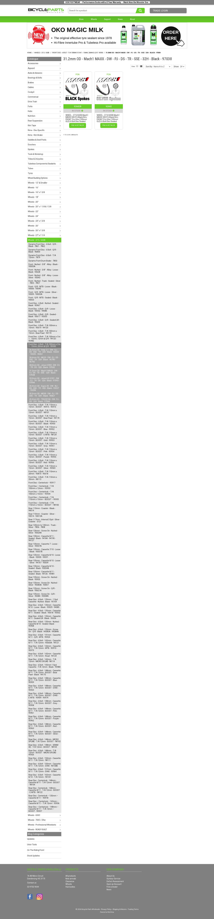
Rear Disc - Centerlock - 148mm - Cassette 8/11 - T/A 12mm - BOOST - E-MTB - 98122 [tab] (44, 790)
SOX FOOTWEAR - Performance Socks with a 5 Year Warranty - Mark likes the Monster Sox (106, 2)
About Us (111, 876)
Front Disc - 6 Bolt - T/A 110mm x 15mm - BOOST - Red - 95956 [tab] (43, 461)
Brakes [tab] (31, 82)
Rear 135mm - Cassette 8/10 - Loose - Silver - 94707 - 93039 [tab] (44, 561)
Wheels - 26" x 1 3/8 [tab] (36, 230)
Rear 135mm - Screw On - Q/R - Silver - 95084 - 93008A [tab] (42, 595)
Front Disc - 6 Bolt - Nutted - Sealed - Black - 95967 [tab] (44, 304)
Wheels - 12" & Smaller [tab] (37, 183)
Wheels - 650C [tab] (34, 815)
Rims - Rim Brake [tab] (35, 135)
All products (71, 876)
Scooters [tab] (32, 144)
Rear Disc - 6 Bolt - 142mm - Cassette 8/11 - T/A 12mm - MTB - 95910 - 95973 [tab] (45, 648)
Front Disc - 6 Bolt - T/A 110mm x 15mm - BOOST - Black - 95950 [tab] (43, 422)
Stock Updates (33, 856)
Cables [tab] (31, 87)
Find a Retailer (77, 125)
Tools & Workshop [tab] (35, 154)
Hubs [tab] (30, 111)
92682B (77, 106)
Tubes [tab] (30, 168)
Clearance (70, 881)
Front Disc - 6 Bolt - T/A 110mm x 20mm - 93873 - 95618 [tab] (43, 472)
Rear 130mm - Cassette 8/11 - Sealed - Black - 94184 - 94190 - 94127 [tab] (42, 538)
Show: (176, 66)
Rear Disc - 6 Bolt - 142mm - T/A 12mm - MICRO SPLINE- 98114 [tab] (42, 660)
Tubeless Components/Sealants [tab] (42, 164)
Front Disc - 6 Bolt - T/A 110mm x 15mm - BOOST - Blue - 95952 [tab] (43, 428)
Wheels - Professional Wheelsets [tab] (42, 825)
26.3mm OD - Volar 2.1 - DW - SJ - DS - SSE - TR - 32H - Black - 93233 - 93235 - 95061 (44, 352)
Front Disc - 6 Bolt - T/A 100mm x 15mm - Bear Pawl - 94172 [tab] (43, 332)
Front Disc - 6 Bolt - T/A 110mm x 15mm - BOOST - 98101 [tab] (43, 411)
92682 (109, 106)
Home (29, 53)
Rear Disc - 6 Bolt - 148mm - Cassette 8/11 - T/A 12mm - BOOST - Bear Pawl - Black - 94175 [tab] (45, 672)
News (120, 19)
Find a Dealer (112, 887)
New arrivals (71, 879)
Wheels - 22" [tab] (33, 211)
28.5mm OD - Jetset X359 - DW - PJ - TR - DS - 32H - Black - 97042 (44, 366)
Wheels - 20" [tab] (33, 202)
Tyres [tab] (30, 173)
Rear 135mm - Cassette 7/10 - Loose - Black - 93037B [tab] (44, 550)
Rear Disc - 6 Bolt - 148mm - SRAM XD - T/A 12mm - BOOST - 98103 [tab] (43, 746)
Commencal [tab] (33, 97)
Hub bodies (70, 887)
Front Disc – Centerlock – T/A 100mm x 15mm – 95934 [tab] (41, 493)
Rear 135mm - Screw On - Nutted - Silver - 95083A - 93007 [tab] (43, 584)
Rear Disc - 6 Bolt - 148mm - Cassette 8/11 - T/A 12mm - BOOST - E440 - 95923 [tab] (45, 688)
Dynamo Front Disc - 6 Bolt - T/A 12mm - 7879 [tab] (42, 256)
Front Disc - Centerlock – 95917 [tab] (42, 483)
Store (81, 19)
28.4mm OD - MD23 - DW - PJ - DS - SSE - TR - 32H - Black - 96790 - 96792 (44, 359)
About (132, 19)
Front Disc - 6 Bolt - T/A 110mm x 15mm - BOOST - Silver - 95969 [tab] (43, 467)
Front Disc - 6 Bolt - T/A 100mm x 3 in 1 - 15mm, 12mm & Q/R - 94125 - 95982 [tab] (44, 339)
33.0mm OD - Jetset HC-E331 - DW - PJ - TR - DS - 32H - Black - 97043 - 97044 (44, 380)
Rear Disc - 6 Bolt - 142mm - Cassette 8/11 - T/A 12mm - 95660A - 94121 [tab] (45, 641)
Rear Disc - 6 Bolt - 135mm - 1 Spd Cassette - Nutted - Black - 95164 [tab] (43, 600)
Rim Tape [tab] (32, 125)
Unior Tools (32, 844)
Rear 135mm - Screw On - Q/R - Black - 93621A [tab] (42, 589)
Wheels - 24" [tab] (33, 216)
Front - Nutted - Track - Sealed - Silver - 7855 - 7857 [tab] (44, 282)
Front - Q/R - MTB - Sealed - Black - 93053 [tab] (43, 299)
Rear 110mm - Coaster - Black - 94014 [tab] (42, 509)
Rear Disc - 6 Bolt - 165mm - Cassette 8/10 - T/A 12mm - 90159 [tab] (45, 776)
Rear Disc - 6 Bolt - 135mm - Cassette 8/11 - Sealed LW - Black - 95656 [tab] (45, 617)
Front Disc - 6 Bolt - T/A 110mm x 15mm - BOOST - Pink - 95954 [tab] (43, 450)
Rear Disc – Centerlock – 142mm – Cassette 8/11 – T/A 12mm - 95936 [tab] (44, 802)
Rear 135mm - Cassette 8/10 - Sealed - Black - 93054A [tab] (42, 567)
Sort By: (149, 66)
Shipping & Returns (120, 909)
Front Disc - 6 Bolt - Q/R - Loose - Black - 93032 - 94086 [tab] (42, 310)
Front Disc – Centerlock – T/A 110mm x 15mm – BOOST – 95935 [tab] (44, 498)
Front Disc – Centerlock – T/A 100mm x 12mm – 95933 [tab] (41, 487)
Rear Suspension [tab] (35, 121)
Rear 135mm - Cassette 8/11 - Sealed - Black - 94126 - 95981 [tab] (42, 573)
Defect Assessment (115, 881)
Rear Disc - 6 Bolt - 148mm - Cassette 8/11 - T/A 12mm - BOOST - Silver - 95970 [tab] (45, 734)
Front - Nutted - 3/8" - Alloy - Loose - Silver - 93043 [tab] (44, 276)
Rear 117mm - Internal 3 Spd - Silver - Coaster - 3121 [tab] (45, 520)
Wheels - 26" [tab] (33, 226)
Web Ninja (110, 912)
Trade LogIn (160, 10)
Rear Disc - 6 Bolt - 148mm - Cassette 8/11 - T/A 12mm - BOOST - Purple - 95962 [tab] (45, 718)
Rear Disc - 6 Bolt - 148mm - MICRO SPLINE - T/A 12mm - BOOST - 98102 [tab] (45, 740)
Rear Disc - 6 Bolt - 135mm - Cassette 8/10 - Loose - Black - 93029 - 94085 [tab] (45, 606)
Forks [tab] (30, 106)
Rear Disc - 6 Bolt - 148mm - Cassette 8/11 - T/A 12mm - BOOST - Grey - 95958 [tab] (45, 703)
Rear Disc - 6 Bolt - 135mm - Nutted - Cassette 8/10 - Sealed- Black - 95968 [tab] (44, 624)
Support (107, 19)
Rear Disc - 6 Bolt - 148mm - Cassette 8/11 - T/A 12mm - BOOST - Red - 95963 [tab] (45, 726)
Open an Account (114, 884)
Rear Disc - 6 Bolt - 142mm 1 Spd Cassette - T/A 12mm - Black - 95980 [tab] (44, 666)
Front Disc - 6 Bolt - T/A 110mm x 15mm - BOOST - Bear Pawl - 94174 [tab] (44, 417)
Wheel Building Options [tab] (37, 178)
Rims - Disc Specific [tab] (36, 130)
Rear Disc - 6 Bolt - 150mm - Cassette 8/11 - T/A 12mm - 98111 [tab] (45, 759)
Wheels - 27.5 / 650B (41, 53)
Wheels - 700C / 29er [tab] (37, 820)
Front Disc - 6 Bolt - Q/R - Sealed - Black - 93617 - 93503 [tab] (43, 315)
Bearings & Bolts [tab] (35, 78)
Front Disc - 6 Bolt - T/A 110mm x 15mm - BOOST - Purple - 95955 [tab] (43, 456)
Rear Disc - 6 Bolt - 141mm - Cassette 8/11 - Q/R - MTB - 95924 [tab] (45, 636)
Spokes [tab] (31, 149)
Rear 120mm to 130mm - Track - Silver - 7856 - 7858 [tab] (43, 526)
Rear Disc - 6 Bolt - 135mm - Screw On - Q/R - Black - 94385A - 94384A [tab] (44, 630)
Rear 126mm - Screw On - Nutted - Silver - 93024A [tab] (43, 532)
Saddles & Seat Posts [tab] (37, 140)
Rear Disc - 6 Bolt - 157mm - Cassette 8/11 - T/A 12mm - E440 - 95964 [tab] (45, 770)
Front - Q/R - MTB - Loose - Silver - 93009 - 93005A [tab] (43, 293)
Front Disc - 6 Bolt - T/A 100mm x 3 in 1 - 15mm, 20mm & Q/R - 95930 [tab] (44, 345)
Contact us (31, 883)
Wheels (94, 19)
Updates (30, 839)
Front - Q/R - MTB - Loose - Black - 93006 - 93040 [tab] (43, 287)
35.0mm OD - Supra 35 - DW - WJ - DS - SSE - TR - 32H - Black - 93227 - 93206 (44, 388)
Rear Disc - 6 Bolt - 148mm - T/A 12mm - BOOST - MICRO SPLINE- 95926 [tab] (43, 752)
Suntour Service (113, 879)
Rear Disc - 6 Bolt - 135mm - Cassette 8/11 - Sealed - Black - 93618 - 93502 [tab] (45, 612)
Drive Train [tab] (32, 102)
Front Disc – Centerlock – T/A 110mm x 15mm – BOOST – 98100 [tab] (44, 504)
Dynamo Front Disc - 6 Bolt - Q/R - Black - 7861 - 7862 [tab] (43, 245)
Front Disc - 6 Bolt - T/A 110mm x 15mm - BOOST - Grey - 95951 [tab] (43, 445)
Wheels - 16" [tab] (33, 187)
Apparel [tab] (31, 68)
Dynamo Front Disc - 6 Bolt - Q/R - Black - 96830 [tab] (43, 251)
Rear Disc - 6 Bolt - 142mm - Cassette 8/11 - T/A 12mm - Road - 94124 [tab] (45, 655)
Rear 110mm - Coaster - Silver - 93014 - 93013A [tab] (42, 515)
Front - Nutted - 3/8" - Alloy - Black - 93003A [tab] (44, 265)
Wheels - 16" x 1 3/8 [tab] (36, 192)
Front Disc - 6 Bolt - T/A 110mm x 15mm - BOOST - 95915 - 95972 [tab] (43, 406)
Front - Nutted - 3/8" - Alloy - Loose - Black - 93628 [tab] (44, 271)
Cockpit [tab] (31, 92)
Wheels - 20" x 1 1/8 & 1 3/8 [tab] (39, 207)
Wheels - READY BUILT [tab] (37, 829)
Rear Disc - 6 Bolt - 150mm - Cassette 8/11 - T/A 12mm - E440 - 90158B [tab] (45, 765)
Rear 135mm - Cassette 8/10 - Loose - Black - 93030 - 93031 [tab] (44, 556)
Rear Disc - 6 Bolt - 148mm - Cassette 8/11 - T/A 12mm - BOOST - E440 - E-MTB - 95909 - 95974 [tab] (45, 695)
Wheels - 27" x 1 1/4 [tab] (36, 235)
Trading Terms (133, 909)
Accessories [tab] (33, 63)
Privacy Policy (106, 909)
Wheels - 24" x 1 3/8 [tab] (36, 221)
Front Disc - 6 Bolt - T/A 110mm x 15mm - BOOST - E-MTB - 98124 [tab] (43, 434)
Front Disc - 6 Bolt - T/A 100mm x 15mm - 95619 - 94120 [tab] (43, 326)
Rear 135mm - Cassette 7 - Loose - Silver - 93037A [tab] (43, 545)
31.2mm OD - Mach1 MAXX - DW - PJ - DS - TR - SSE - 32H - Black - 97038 (43, 373)
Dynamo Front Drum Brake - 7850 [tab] (43, 261)
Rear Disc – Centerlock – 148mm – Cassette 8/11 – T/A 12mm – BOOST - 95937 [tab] (43, 809)
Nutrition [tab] (31, 116)
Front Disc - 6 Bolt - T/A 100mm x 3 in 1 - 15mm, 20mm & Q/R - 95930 (77, 53)
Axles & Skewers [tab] (35, 73)
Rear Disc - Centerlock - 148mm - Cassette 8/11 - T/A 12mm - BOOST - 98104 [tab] (44, 782)
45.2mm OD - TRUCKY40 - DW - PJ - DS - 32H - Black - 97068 (44, 400)
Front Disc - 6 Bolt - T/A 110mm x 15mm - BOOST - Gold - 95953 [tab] (43, 439)
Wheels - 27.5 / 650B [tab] (36, 240)
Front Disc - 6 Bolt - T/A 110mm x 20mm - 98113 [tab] (43, 478)
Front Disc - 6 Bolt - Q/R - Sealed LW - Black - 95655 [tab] (44, 321)
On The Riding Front (35, 850)
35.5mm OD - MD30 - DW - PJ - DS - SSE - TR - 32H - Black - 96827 (44, 395)
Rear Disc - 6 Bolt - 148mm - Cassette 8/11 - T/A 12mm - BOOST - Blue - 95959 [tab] (45, 680)
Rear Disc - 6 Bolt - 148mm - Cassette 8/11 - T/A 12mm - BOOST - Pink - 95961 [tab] (45, 711)
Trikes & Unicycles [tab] (35, 159)
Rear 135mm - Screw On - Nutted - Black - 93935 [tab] (43, 578)
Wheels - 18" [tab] (33, 197)
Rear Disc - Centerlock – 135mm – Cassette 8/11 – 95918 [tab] (43, 797)
